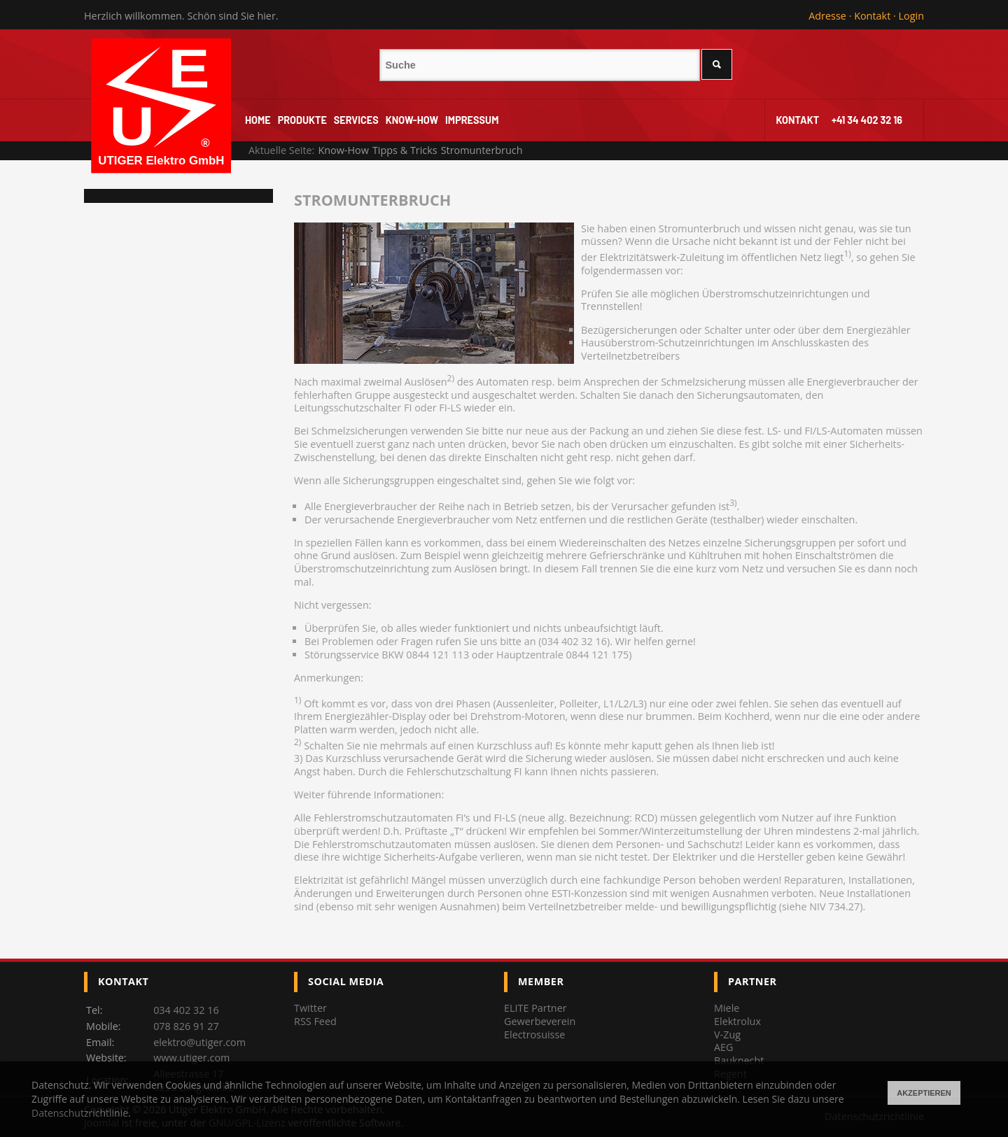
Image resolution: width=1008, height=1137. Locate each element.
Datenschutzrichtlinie (79, 1113)
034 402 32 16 (186, 1010)
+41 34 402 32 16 (867, 120)
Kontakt (872, 15)
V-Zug (727, 1034)
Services (356, 120)
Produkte (302, 120)
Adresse (827, 15)
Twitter (310, 1008)
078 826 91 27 (186, 1026)
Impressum (471, 120)
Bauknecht (739, 1060)
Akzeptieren (924, 1093)
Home (258, 120)
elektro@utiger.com (199, 1042)
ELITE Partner (535, 1008)
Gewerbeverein (539, 1021)
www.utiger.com (191, 1057)
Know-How (412, 120)
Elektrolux (737, 1021)
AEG (724, 1047)
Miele (726, 1008)
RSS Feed (315, 1021)
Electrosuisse (534, 1034)
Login (911, 15)
